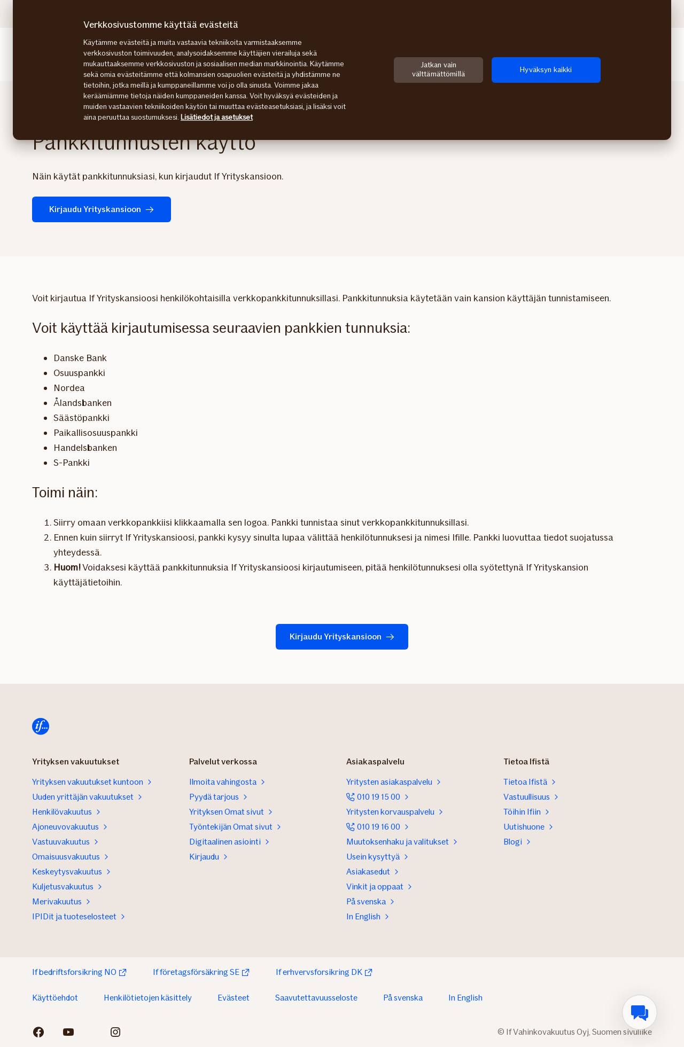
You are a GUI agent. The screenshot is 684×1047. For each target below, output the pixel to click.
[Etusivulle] (40, 726)
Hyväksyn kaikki (546, 69)
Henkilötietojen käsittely (148, 998)
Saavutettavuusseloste (316, 998)
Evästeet (233, 998)
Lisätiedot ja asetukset (217, 117)
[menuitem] (639, 1012)
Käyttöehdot (55, 998)
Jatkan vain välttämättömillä (438, 69)
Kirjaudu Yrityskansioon (101, 209)
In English (465, 998)
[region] (342, 70)
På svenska (403, 998)
